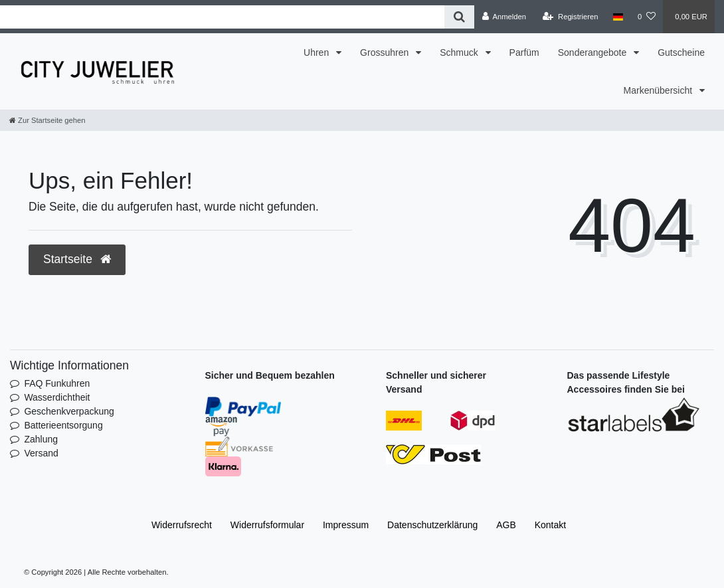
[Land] (618, 16)
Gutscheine (681, 52)
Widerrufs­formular (267, 525)
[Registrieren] (570, 16)
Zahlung (41, 439)
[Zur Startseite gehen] (47, 120)
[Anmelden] (503, 16)
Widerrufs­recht (181, 525)
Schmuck (460, 52)
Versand (41, 453)
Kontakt (550, 525)
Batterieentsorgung (63, 425)
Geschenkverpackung (69, 411)
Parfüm (524, 52)
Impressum (346, 525)
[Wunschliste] (646, 16)
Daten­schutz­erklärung (432, 525)
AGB (506, 525)
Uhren (317, 52)
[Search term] (222, 17)
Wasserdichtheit (57, 397)
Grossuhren (385, 52)
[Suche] (459, 17)
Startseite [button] (77, 259)
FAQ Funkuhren (57, 383)
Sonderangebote (593, 52)
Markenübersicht (659, 90)
